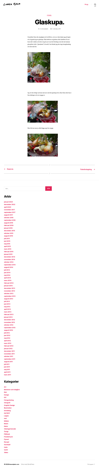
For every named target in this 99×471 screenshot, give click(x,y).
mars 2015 (8, 251)
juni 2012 (7, 338)
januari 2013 (8, 319)
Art (5, 389)
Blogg (86, 5)
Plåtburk (7, 436)
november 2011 (10, 356)
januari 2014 (8, 288)
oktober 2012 (9, 327)
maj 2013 (7, 309)
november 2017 (10, 212)
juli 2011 (7, 367)
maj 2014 (7, 278)
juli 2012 (7, 335)
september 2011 (10, 361)
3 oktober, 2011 (56, 31)
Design (6, 397)
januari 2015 (8, 257)
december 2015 (10, 233)
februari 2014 (9, 285)
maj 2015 (7, 246)
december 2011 (10, 353)
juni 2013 (7, 306)
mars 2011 (8, 377)
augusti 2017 (9, 217)
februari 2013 (9, 317)
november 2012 (10, 325)
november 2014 (10, 262)
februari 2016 (9, 228)
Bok (5, 395)
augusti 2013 (9, 301)
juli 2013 (7, 304)
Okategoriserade (10, 431)
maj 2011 (7, 372)
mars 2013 (8, 314)
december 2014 (10, 259)
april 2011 (7, 374)
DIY (5, 400)
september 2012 (10, 330)
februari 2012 (9, 348)
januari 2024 (9, 204)
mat (5, 421)
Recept (6, 444)
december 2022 (10, 207)
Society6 (7, 447)
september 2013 (10, 298)
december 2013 (10, 291)
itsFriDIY (7, 415)
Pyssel (49, 18)
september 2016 (10, 223)
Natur (6, 429)
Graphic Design (10, 408)
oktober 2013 (9, 296)
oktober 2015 (9, 236)
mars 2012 (8, 346)
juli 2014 (7, 272)
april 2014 (8, 280)
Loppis (6, 418)
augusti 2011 (9, 364)
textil (6, 452)
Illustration (8, 410)
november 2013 (10, 293)
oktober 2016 (9, 220)
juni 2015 (7, 243)
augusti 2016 (9, 225)
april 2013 (8, 312)
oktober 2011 (9, 359)
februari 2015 (9, 254)
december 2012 (10, 322)
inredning (7, 413)
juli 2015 (7, 241)
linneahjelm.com (14, 467)
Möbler (6, 423)
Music (6, 426)
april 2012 (8, 343)
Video (6, 455)
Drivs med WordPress (28, 467)
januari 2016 (8, 230)
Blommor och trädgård (12, 392)
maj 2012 (7, 340)
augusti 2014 (9, 270)
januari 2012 (8, 351)
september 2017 (10, 215)
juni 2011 (7, 369)
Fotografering (9, 402)
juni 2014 (7, 275)
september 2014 (10, 267)
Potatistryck (8, 439)
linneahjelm (45, 31)
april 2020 (8, 209)
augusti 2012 (9, 333)
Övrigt (6, 434)
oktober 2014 (9, 264)
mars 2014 (8, 283)
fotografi (7, 405)
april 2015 (8, 249)
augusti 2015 (9, 238)
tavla (6, 450)
